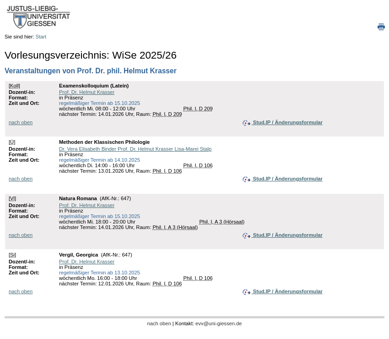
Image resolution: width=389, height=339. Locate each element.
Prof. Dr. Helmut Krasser (86, 92)
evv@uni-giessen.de (218, 323)
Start (41, 36)
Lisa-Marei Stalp (192, 149)
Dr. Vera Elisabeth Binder (88, 149)
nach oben (20, 122)
